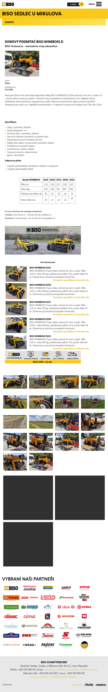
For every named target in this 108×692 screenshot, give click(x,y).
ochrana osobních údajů (43, 676)
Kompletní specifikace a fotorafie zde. (71, 280)
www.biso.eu (90, 669)
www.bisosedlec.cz (70, 669)
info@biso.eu (51, 669)
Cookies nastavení (68, 676)
